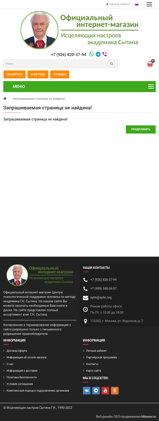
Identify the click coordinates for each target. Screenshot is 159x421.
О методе (38, 74)
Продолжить (140, 129)
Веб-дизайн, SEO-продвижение (126, 416)
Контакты (92, 364)
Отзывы (60, 74)
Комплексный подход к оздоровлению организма (38, 390)
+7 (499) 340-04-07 (103, 288)
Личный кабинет (118, 4)
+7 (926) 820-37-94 (68, 54)
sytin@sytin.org (101, 297)
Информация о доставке (22, 370)
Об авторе (14, 74)
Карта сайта (93, 370)
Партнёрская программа (101, 357)
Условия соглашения (20, 384)
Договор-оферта (17, 350)
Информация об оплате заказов (26, 357)
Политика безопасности (22, 377)
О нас (10, 364)
